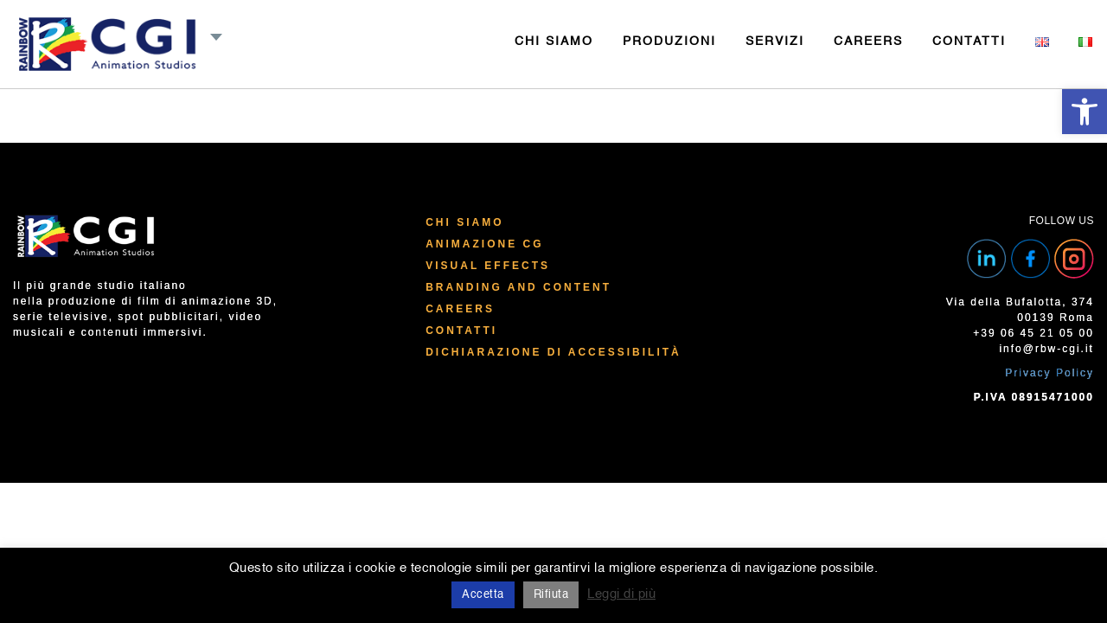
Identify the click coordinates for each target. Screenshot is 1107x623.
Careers (460, 309)
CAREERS (868, 41)
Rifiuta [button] (551, 595)
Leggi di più (621, 594)
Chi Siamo (464, 222)
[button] (1084, 111)
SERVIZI (774, 41)
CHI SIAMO (554, 41)
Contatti (461, 330)
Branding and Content (518, 287)
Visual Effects (488, 266)
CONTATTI (969, 41)
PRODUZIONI (669, 41)
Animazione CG (484, 244)
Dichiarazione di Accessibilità (553, 352)
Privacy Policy (1049, 373)
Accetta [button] (483, 595)
